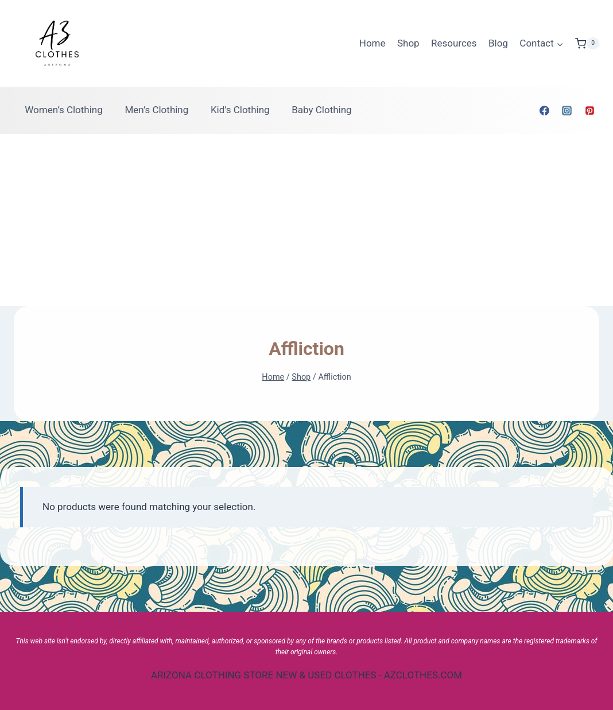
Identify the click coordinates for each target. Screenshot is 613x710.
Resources (454, 43)
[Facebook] (544, 110)
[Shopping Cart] (587, 43)
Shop (408, 43)
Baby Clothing (321, 109)
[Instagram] (567, 110)
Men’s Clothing (156, 109)
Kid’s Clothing (240, 109)
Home (372, 43)
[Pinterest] (589, 110)
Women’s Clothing (64, 109)
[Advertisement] (306, 220)
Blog (498, 43)
